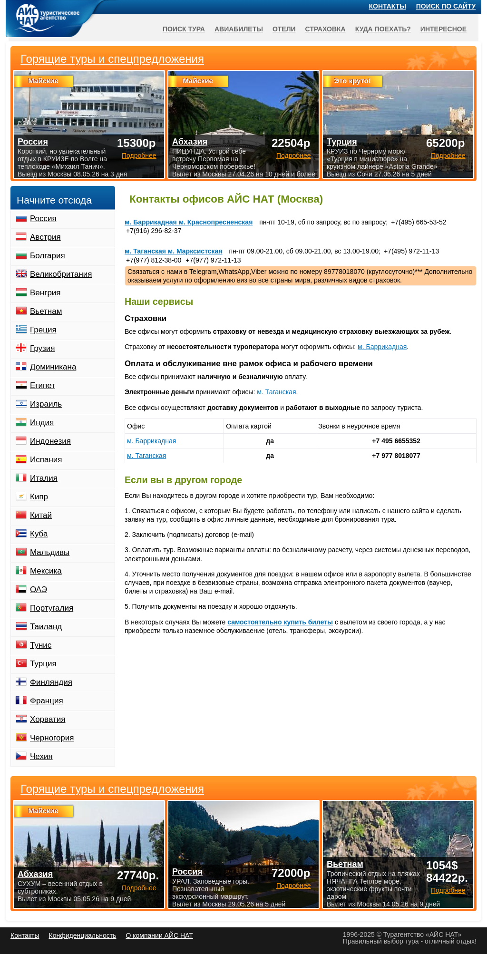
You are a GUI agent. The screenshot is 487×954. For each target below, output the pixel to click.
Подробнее (139, 888)
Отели (284, 29)
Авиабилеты (238, 29)
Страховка (325, 29)
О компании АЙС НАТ (159, 935)
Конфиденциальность (82, 935)
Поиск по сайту (446, 6)
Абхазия (35, 874)
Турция (342, 141)
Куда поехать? (383, 29)
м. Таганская (276, 392)
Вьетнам (345, 864)
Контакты (387, 6)
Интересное (443, 29)
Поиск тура (184, 29)
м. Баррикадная (382, 346)
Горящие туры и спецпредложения (112, 789)
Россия (187, 871)
